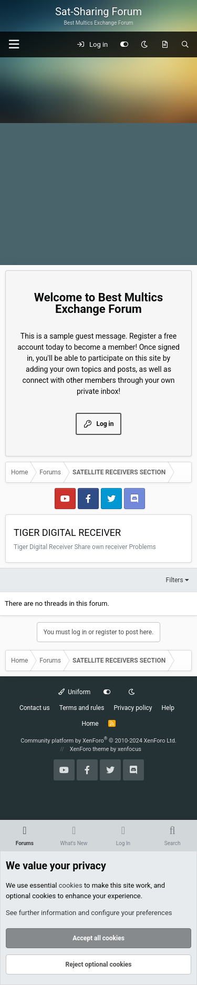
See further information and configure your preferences (89, 913)
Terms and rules (82, 708)
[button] (13, 44)
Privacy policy (132, 708)
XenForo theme (89, 749)
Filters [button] (174, 580)
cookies (70, 885)
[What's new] (164, 44)
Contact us (34, 708)
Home (89, 723)
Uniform (74, 692)
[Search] (185, 44)
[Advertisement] (98, 161)
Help (168, 708)
